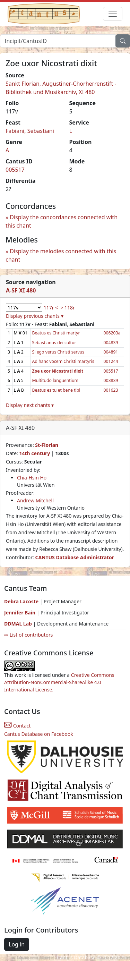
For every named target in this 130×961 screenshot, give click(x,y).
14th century (34, 453)
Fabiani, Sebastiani (30, 131)
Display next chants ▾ (30, 405)
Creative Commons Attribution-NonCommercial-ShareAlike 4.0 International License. (59, 682)
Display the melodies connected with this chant (61, 255)
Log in (17, 944)
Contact (17, 725)
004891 (111, 352)
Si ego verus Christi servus (58, 352)
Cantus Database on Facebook (38, 734)
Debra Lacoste (21, 601)
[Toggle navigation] (112, 14)
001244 (111, 361)
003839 (111, 380)
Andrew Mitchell (35, 500)
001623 (111, 390)
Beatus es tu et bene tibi (56, 390)
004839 (111, 343)
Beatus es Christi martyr (56, 333)
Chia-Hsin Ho (31, 477)
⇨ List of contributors (28, 634)
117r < (51, 307)
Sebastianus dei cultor (54, 343)
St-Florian (46, 445)
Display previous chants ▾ (34, 316)
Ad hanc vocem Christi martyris (63, 361)
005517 (15, 169)
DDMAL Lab (18, 623)
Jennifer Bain (20, 612)
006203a (112, 333)
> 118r (67, 307)
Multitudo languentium (55, 380)
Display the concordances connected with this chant (62, 221)
